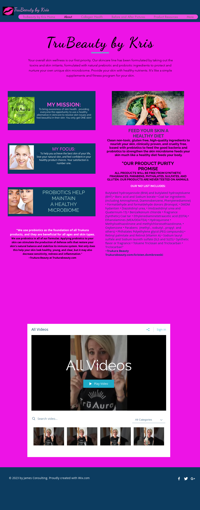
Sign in (161, 329)
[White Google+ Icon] (193, 478)
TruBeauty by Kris (31, 9)
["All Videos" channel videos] (98, 439)
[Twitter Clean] (186, 478)
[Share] (148, 329)
